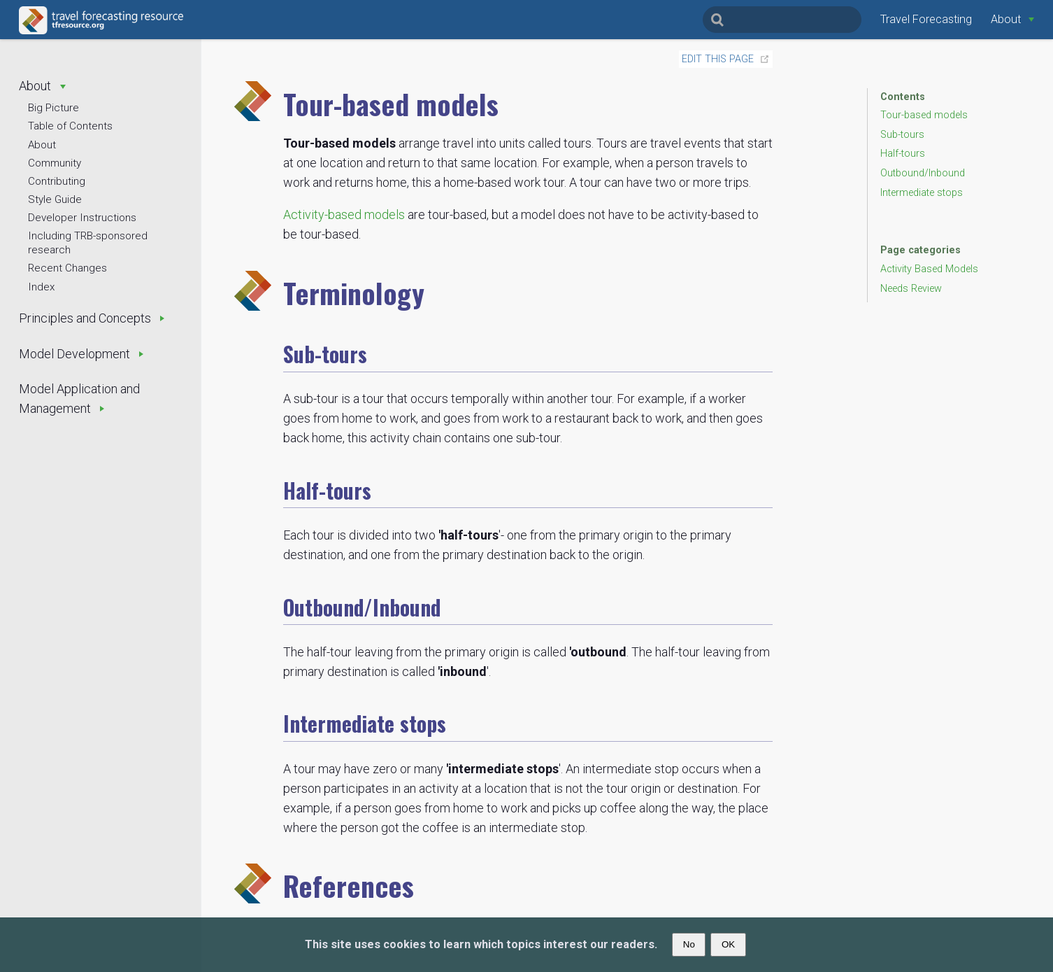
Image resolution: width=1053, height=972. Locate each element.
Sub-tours (902, 135)
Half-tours (902, 154)
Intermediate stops (921, 193)
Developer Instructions (82, 217)
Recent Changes (67, 268)
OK (728, 944)
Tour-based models (924, 115)
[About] (1012, 19)
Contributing (56, 181)
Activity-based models (344, 214)
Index (41, 287)
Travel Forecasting (926, 19)
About (42, 145)
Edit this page (718, 59)
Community (54, 163)
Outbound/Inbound (922, 173)
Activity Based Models (929, 269)
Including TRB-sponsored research (88, 243)
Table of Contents (70, 126)
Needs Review (911, 289)
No (689, 944)
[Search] (782, 19)
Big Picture (53, 107)
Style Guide (55, 199)
